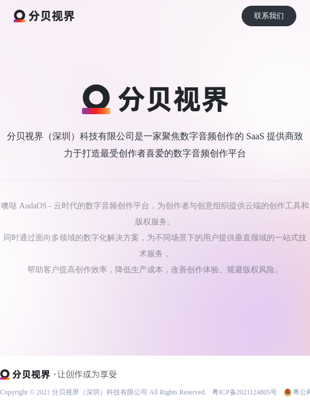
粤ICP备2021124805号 (244, 392)
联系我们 (269, 15)
